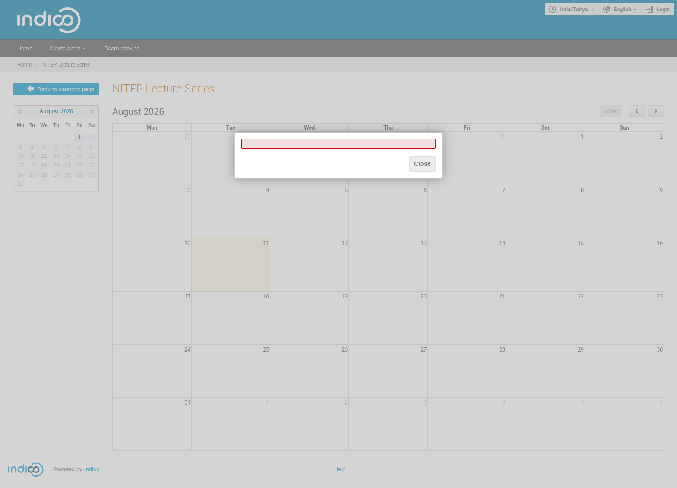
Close (422, 163)
